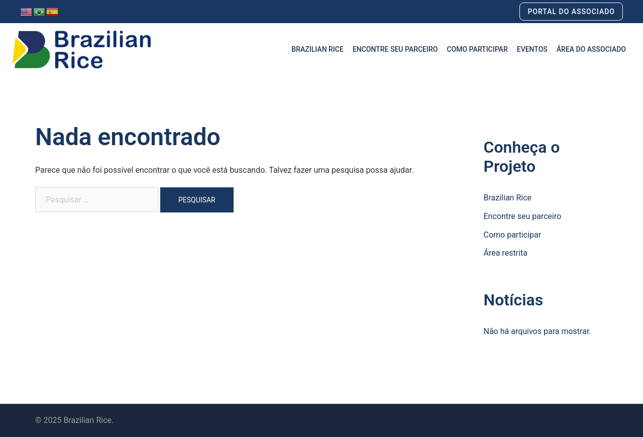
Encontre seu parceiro (523, 216)
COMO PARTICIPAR (477, 49)
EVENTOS (532, 49)
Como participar (513, 235)
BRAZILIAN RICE (317, 49)
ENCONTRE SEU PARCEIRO (395, 49)
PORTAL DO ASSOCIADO (571, 12)
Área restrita (505, 253)
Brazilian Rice (508, 197)
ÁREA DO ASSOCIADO (591, 49)
